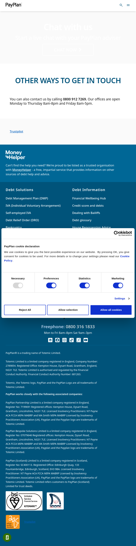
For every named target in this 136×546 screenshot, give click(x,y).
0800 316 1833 (80, 326)
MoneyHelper (21, 170)
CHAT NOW (68, 50)
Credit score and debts (88, 205)
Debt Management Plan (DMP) (27, 198)
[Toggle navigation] (128, 5)
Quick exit (8, 537)
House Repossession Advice (91, 227)
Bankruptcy (14, 227)
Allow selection (68, 309)
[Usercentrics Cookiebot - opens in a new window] (116, 233)
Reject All (25, 309)
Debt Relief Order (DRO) (22, 220)
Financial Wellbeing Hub (89, 198)
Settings (120, 298)
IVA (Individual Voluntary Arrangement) (33, 205)
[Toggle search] (121, 5)
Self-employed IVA (18, 213)
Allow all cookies (111, 309)
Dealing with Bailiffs (86, 213)
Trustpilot (16, 131)
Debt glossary (81, 220)
